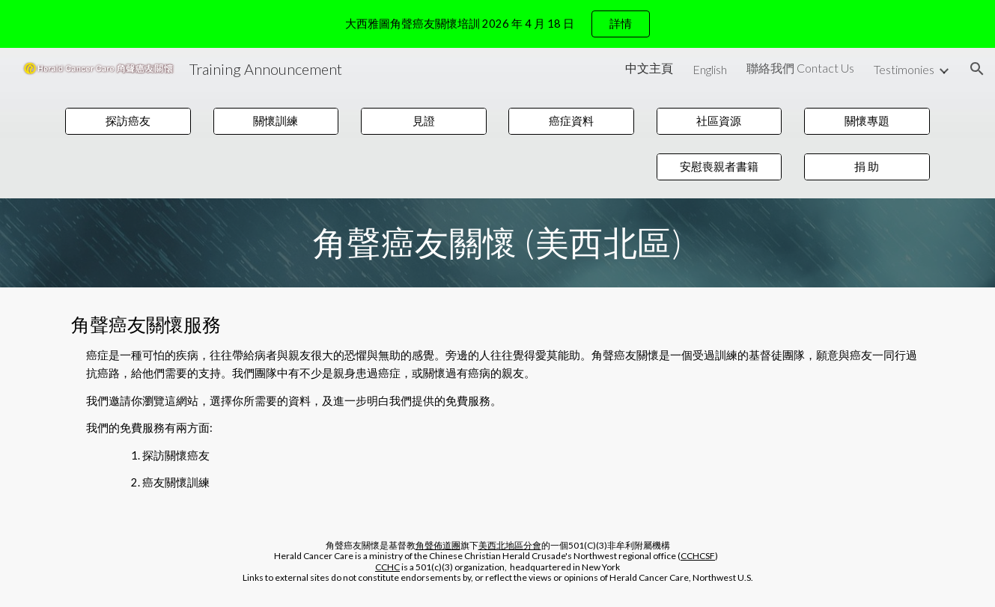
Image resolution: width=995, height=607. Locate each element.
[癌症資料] (571, 121)
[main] (497, 242)
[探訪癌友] (128, 121)
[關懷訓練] (276, 121)
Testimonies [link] (904, 69)
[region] (497, 24)
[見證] (424, 121)
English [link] (710, 69)
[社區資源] (719, 121)
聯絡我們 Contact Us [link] (800, 68)
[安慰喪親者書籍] (719, 167)
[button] (977, 69)
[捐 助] (867, 167)
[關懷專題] (867, 121)
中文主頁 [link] (649, 68)
